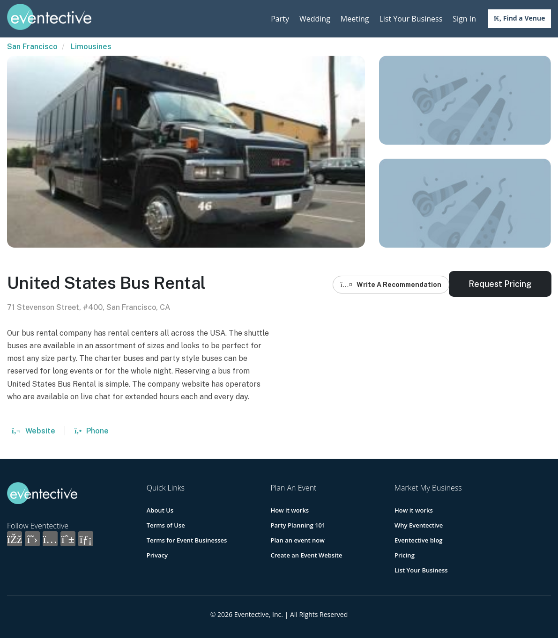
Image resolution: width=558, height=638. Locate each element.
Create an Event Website (306, 555)
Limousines (91, 46)
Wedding (314, 19)
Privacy (157, 555)
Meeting (355, 19)
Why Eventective (418, 525)
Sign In (464, 19)
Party (280, 19)
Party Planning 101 (297, 525)
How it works (289, 510)
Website (33, 430)
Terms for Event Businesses (187, 540)
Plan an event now (297, 540)
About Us (160, 510)
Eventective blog (418, 540)
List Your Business (410, 19)
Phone (91, 430)
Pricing (404, 555)
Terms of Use (166, 525)
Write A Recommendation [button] (391, 284)
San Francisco (32, 46)
